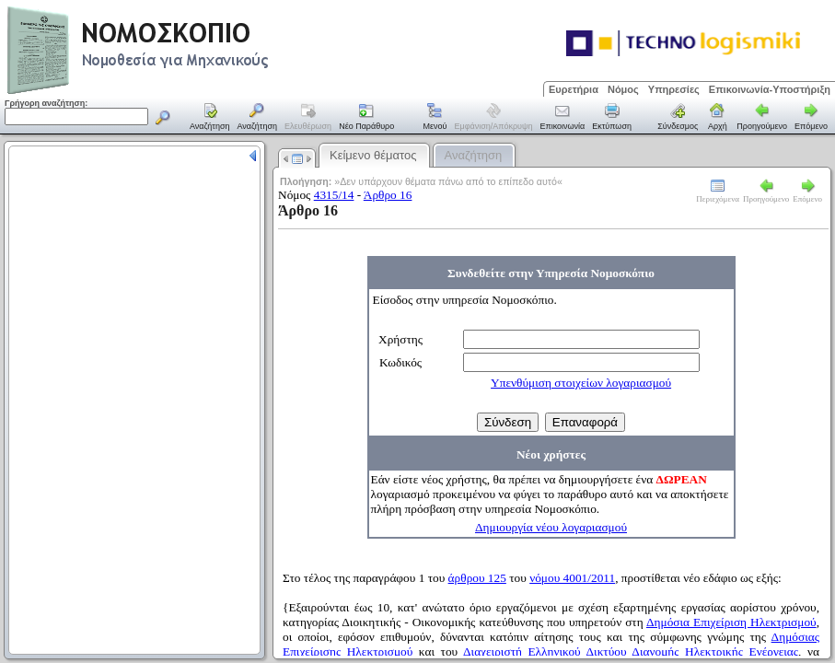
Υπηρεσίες (674, 89)
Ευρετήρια (573, 89)
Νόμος (623, 89)
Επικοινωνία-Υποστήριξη (769, 89)
